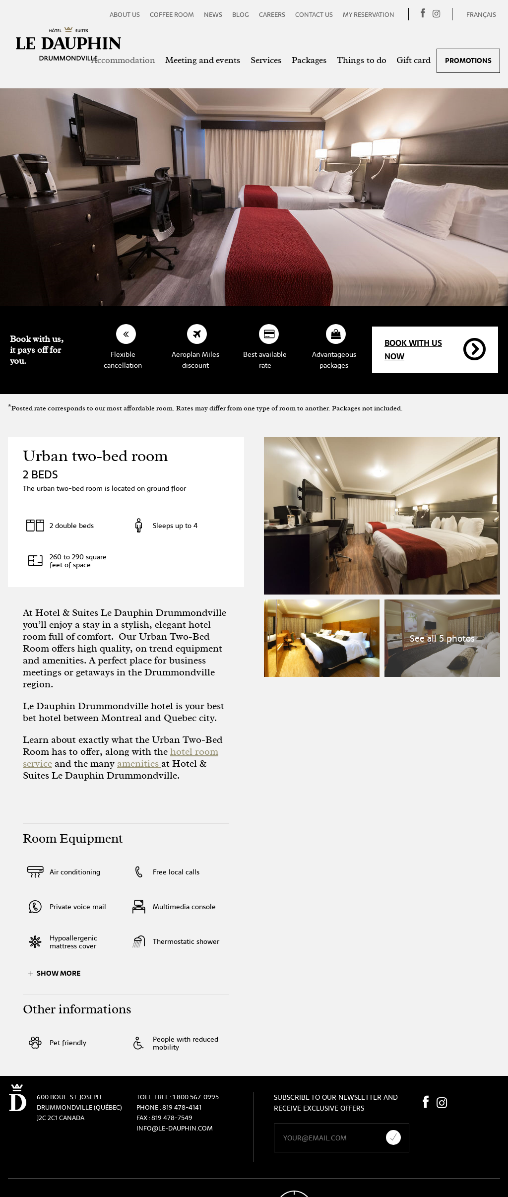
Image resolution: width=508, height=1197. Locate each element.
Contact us (314, 14)
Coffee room (172, 14)
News (213, 14)
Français (481, 14)
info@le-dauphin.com (174, 1128)
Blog (240, 14)
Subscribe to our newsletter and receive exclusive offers (336, 1103)
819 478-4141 (181, 1107)
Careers (272, 14)
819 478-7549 (171, 1118)
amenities (139, 763)
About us (125, 14)
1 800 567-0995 (196, 1097)
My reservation (368, 14)
